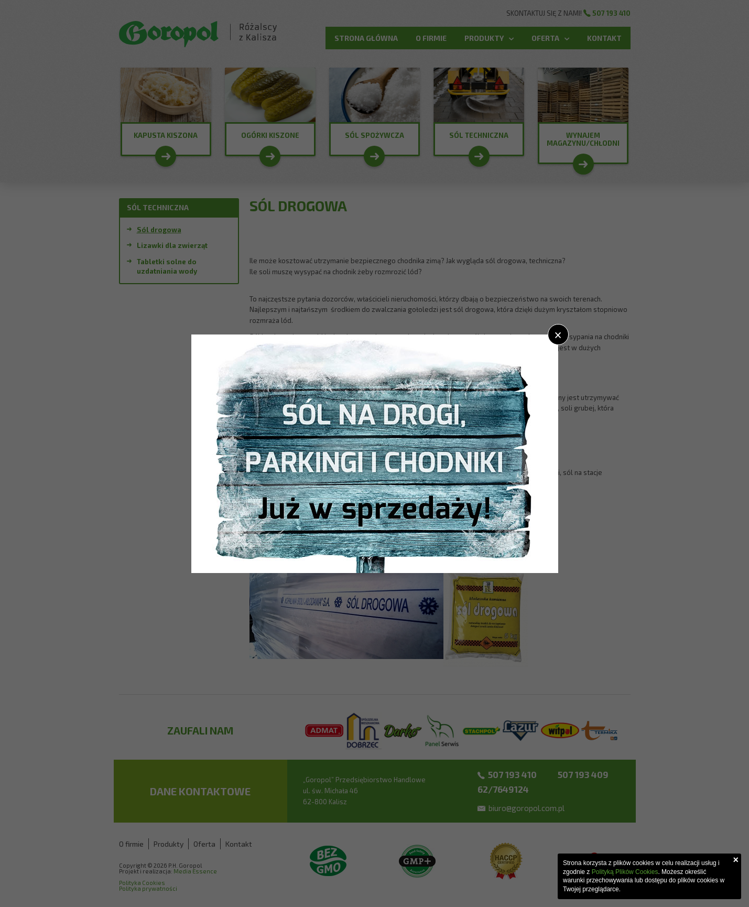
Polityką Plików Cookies (625, 872)
